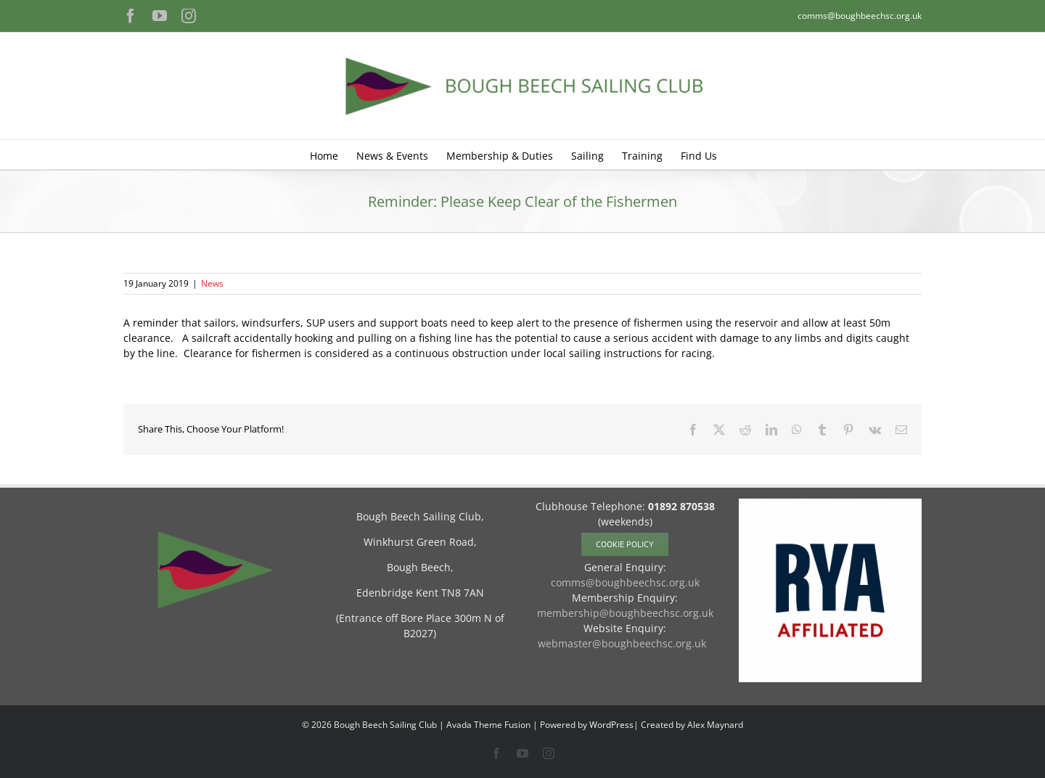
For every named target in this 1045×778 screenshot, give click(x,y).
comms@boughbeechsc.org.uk (860, 15)
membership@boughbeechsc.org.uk (625, 613)
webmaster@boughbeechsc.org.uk (622, 643)
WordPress (611, 724)
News (212, 283)
